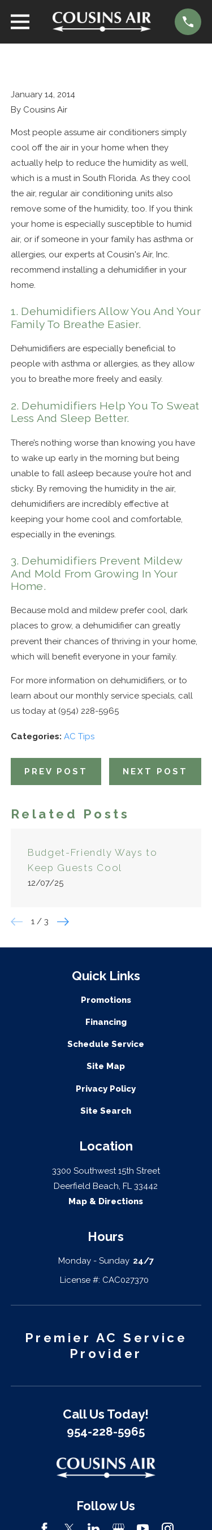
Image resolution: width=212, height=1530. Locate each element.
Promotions (106, 1000)
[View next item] (63, 922)
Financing (106, 1022)
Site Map (105, 1066)
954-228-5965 (106, 1431)
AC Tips (79, 736)
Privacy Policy (106, 1089)
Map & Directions (105, 1201)
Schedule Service (105, 1044)
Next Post (155, 771)
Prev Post (56, 771)
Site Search (105, 1111)
